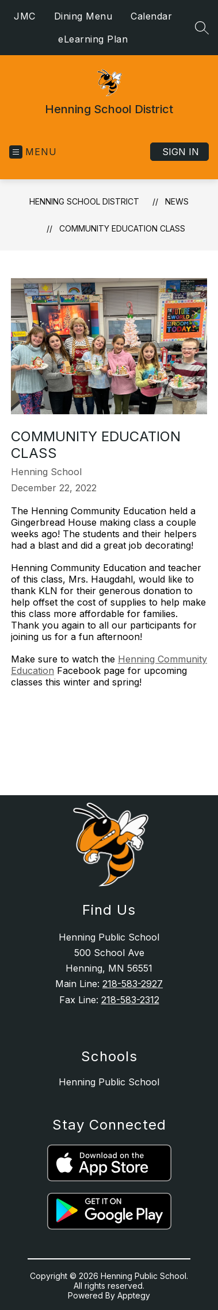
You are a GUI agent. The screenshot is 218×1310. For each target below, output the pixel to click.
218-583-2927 (132, 983)
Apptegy (133, 1295)
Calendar (151, 16)
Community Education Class (122, 228)
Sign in (180, 151)
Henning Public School (109, 1082)
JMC (25, 16)
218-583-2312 (130, 999)
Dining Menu (83, 16)
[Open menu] (33, 152)
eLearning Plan (93, 39)
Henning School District (84, 201)
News (177, 201)
